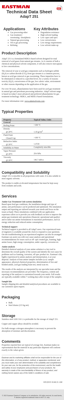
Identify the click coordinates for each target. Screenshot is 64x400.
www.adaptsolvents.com (35, 101)
